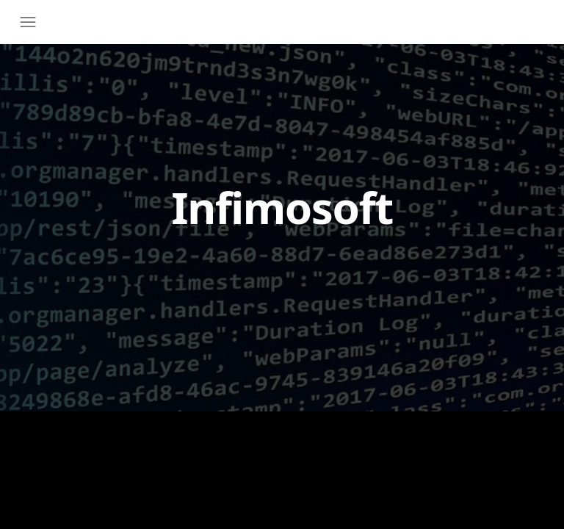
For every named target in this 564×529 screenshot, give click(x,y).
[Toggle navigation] (32, 22)
